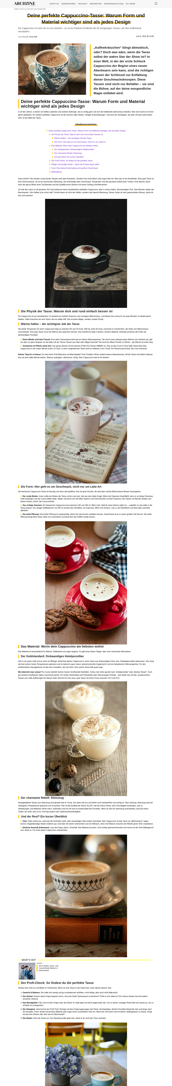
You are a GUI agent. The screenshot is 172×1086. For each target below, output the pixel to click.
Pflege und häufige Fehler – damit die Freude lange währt (75, 164)
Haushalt (82, 4)
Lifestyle (54, 4)
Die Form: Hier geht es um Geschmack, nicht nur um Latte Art (79, 142)
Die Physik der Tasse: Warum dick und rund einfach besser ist (77, 134)
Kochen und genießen (36, 9)
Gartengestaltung (114, 4)
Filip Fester (30, 37)
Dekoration (96, 4)
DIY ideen (130, 4)
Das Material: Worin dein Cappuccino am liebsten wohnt (74, 146)
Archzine (25, 4)
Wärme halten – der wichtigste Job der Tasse (73, 138)
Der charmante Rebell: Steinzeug (68, 153)
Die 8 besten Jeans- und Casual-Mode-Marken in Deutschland (48, 968)
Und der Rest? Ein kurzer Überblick (69, 157)
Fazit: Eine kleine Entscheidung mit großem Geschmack (74, 168)
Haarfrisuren (68, 4)
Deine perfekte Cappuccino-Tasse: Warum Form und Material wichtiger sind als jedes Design (87, 131)
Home (16, 9)
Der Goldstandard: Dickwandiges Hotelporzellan (74, 149)
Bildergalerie (56, 172)
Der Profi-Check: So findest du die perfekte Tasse (71, 161)
